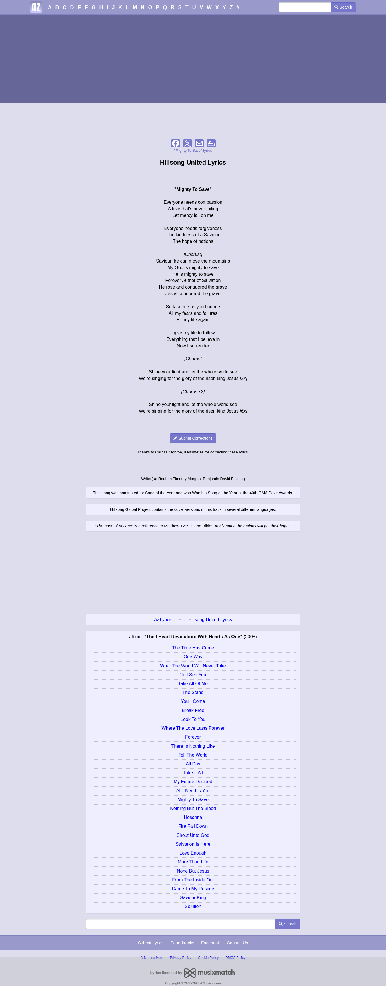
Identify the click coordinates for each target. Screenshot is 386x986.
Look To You (193, 719)
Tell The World (193, 755)
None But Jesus (193, 871)
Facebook (210, 942)
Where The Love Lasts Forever (192, 728)
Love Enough (192, 853)
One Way (192, 656)
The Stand (193, 692)
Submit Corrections (193, 438)
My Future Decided (193, 781)
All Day (193, 763)
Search (343, 7)
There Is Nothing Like (193, 746)
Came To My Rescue (193, 888)
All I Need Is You (193, 790)
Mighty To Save (193, 799)
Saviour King (193, 897)
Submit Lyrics (150, 942)
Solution (193, 906)
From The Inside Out (193, 879)
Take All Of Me (193, 683)
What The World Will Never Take (193, 665)
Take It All (193, 772)
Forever (193, 737)
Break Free (193, 710)
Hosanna (193, 817)
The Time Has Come (193, 647)
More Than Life (193, 861)
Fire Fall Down (193, 826)
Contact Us (237, 942)
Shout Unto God (193, 835)
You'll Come (193, 701)
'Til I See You (193, 674)
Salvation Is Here (193, 844)
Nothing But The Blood (193, 808)
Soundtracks (182, 942)
